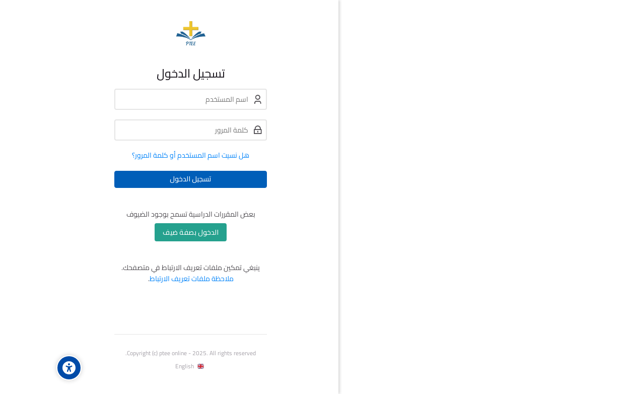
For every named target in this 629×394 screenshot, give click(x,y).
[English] (148, 366)
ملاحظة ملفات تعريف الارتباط (149, 278)
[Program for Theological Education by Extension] (148, 33)
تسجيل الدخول (148, 178)
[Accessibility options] (26, 367)
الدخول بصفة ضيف (148, 232)
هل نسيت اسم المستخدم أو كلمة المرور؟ (147, 155)
